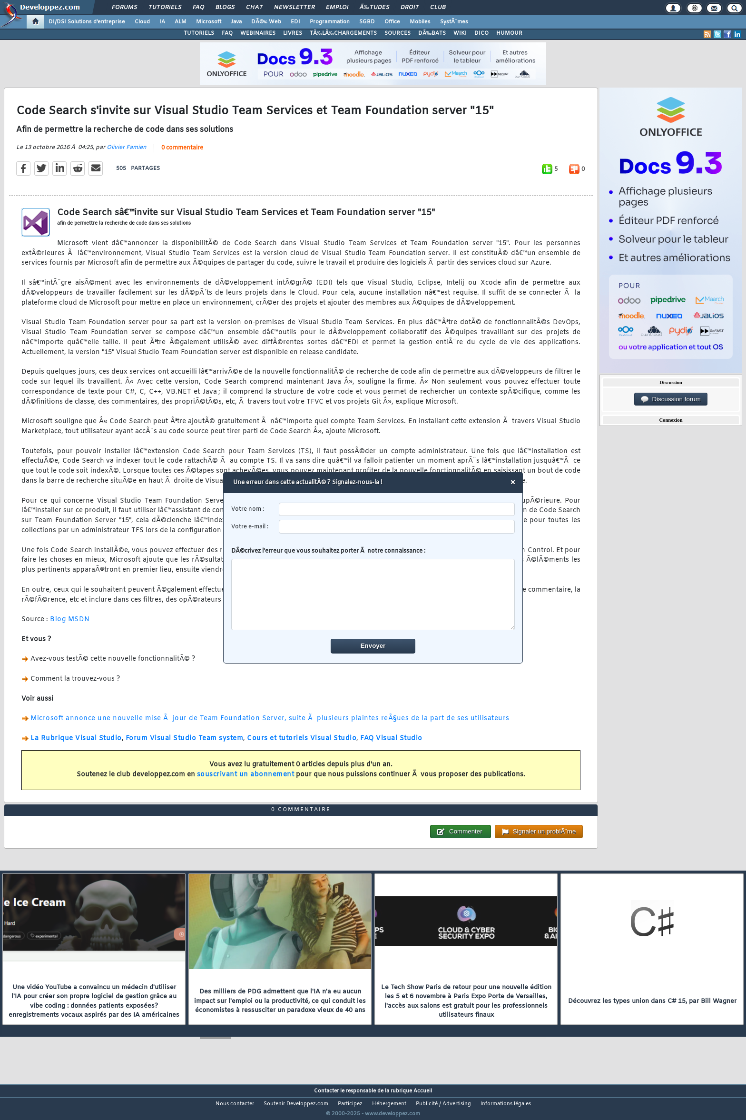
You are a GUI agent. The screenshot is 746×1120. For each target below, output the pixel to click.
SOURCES (397, 33)
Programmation (330, 22)
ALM (180, 22)
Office (392, 22)
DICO (481, 33)
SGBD (367, 22)
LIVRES (292, 33)
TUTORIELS (199, 33)
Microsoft (208, 22)
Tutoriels (164, 7)
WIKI (460, 33)
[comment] (373, 594)
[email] (397, 527)
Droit (410, 7)
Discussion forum (671, 399)
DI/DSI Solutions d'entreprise (87, 22)
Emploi (337, 7)
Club (437, 7)
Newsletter (294, 7)
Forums (124, 7)
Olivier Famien (127, 153)
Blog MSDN (70, 625)
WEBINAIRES (257, 33)
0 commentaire (182, 154)
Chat (254, 7)
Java (236, 22)
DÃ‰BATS (432, 33)
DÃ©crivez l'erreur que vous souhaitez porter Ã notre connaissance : (373, 588)
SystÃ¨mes (454, 22)
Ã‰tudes (374, 7)
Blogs (225, 7)
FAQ (198, 7)
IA (162, 22)
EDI (295, 22)
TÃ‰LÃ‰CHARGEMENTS (343, 33)
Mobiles (420, 22)
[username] (397, 509)
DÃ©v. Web (266, 22)
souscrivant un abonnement (245, 780)
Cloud (142, 22)
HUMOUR (509, 33)
